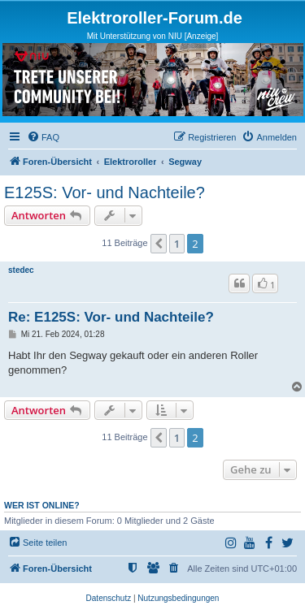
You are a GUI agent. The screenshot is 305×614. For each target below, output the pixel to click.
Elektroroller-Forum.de (154, 18)
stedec (21, 270)
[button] (158, 243)
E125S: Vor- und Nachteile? (104, 192)
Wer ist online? (42, 505)
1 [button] (177, 243)
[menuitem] (43, 137)
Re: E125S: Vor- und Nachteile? (111, 317)
